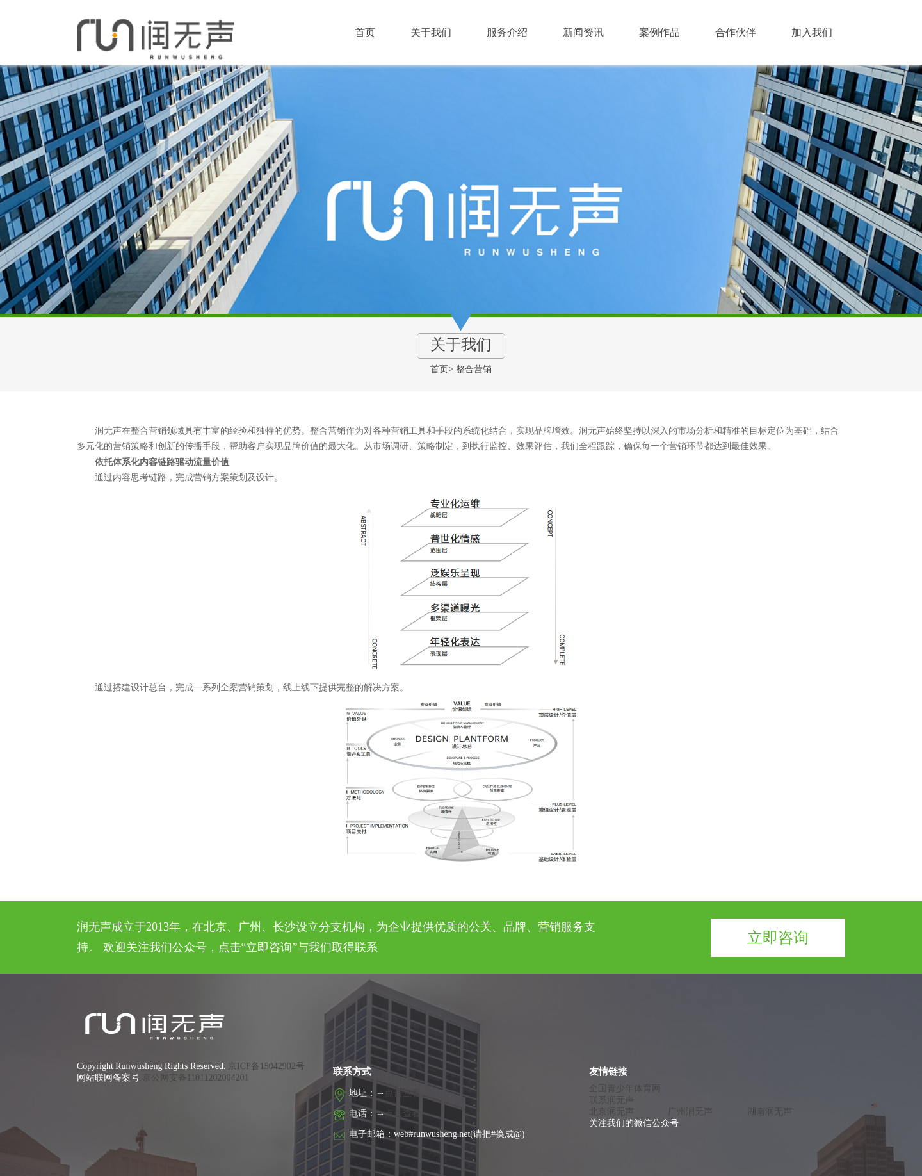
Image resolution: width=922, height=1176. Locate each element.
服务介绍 (507, 32)
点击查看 (403, 1093)
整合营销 (474, 369)
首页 (365, 32)
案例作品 (659, 32)
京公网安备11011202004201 (195, 1077)
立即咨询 (778, 937)
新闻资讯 (583, 32)
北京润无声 (611, 1111)
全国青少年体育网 (625, 1088)
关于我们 (430, 32)
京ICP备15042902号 (265, 1066)
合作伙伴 (735, 32)
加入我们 (811, 32)
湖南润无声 (769, 1111)
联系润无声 (611, 1100)
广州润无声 (690, 1111)
